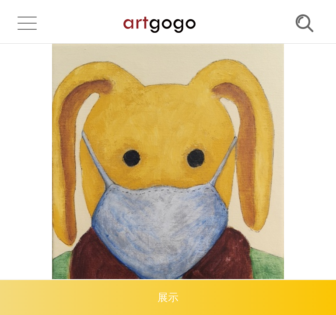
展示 (168, 297)
